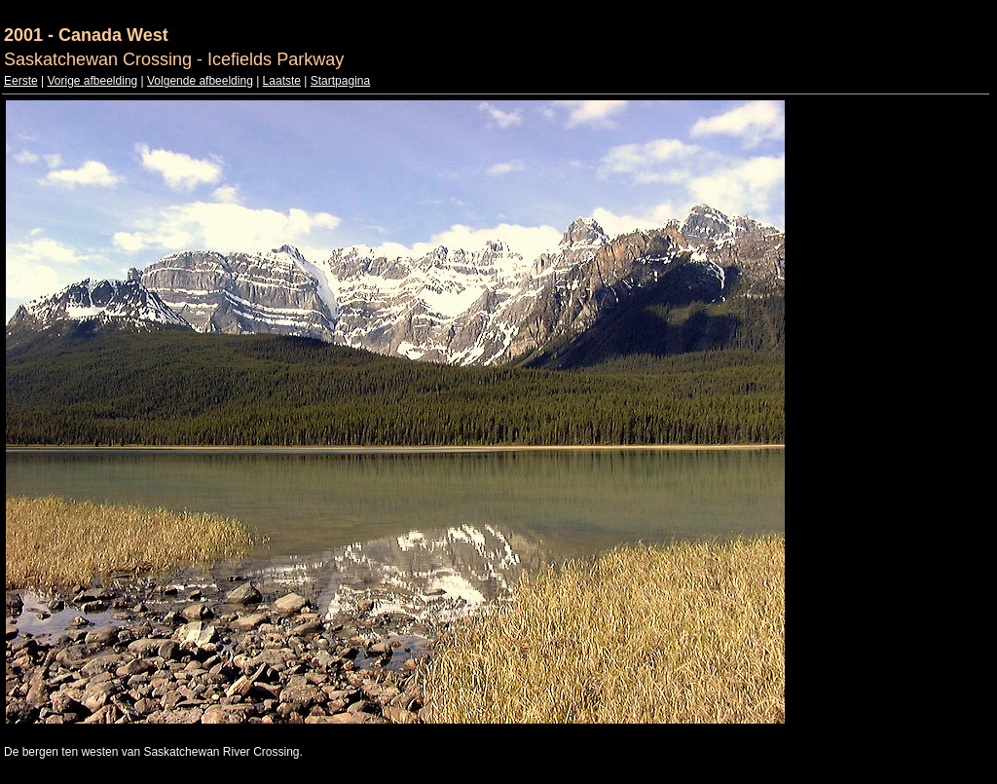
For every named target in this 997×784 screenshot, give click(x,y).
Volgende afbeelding (200, 81)
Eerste (21, 81)
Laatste (282, 81)
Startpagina (340, 81)
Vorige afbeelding (92, 81)
